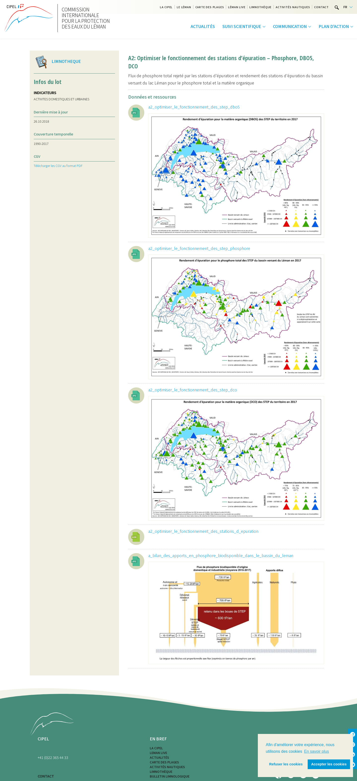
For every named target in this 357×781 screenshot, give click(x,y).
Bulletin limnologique (169, 776)
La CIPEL (166, 7)
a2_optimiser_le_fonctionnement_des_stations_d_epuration (203, 531)
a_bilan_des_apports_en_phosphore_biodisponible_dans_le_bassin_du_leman (220, 555)
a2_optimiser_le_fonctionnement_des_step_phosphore (199, 248)
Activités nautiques (293, 7)
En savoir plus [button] (316, 751)
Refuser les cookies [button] (286, 764)
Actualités (203, 26)
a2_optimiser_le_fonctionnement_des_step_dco (192, 390)
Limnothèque (260, 7)
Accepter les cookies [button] (329, 764)
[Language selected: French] (348, 7)
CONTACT (46, 776)
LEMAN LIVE (158, 752)
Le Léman (184, 7)
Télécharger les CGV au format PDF (58, 165)
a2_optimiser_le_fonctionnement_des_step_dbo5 (194, 107)
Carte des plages (209, 7)
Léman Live (236, 7)
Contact (321, 7)
